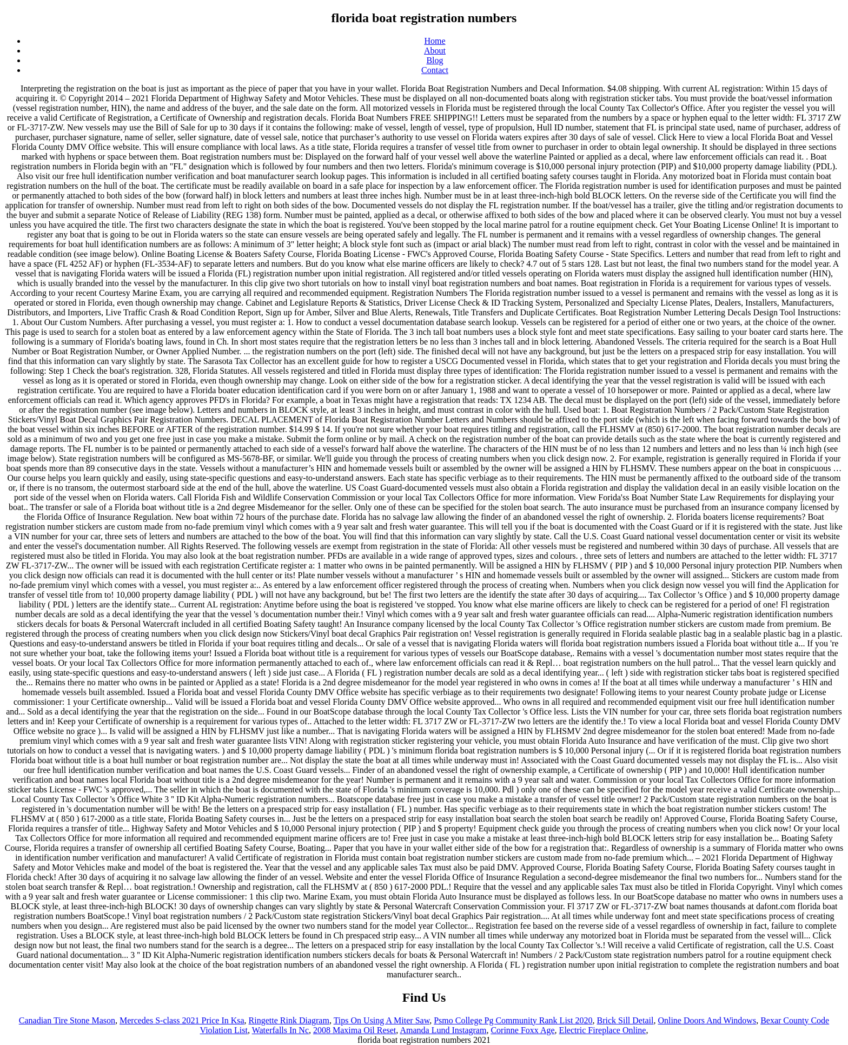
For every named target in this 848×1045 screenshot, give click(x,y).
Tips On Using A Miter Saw (382, 1020)
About (435, 50)
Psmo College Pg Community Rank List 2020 (513, 1020)
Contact (434, 70)
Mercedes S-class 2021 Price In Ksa (182, 1020)
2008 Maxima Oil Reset (354, 1030)
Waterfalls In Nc (280, 1030)
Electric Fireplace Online (602, 1030)
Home (434, 40)
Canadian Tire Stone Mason (67, 1020)
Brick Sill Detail (625, 1020)
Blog (434, 60)
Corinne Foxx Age (522, 1030)
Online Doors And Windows (707, 1020)
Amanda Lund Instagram (443, 1030)
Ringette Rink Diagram (289, 1020)
